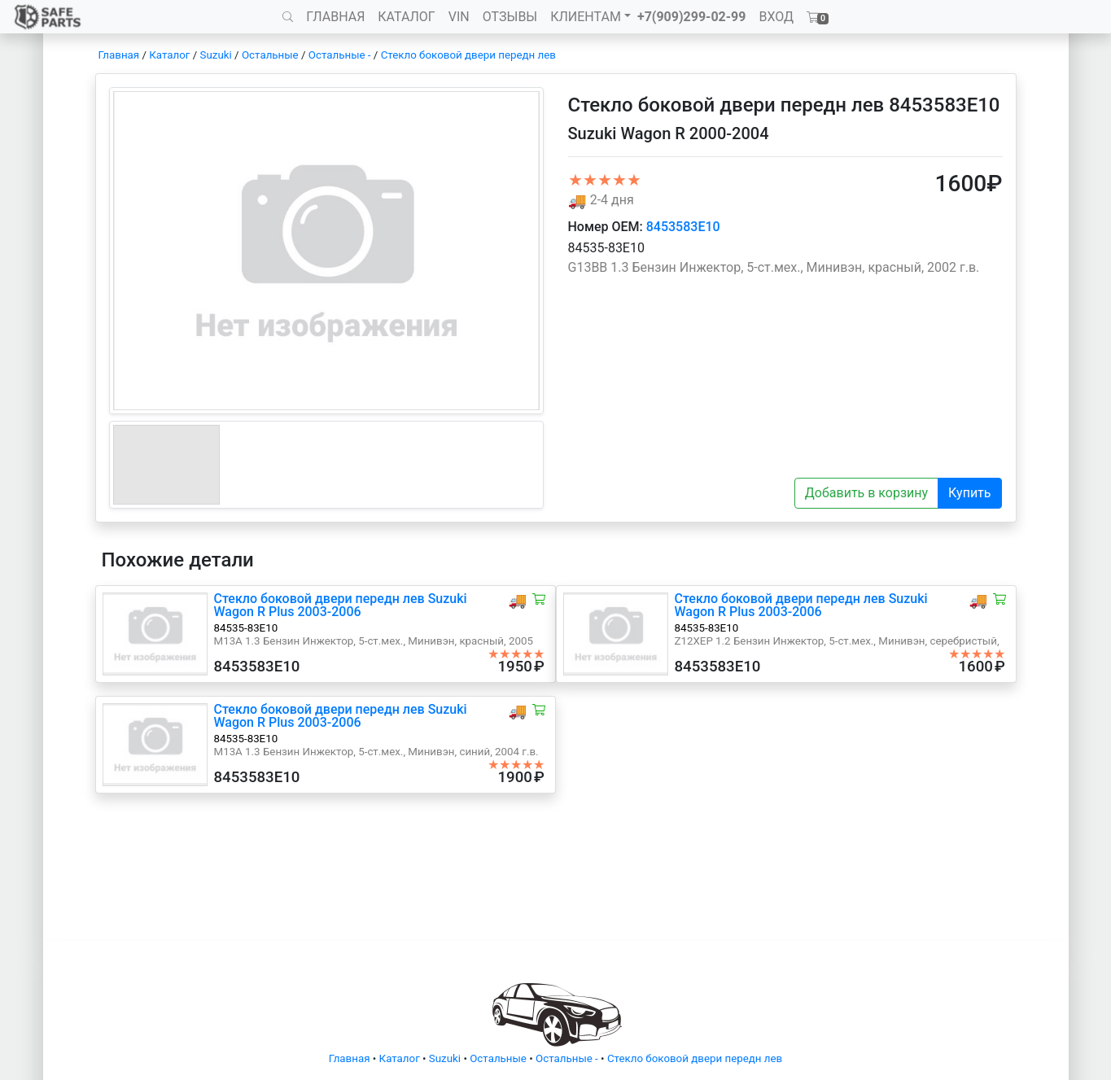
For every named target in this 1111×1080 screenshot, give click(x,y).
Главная (119, 55)
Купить (969, 493)
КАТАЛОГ (406, 16)
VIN (459, 16)
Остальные (270, 55)
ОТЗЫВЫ (510, 16)
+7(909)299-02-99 (691, 16)
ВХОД (776, 16)
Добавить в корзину (866, 493)
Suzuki (216, 55)
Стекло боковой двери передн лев (468, 55)
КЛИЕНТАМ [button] (585, 16)
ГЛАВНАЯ (335, 16)
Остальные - (341, 55)
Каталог (169, 55)
